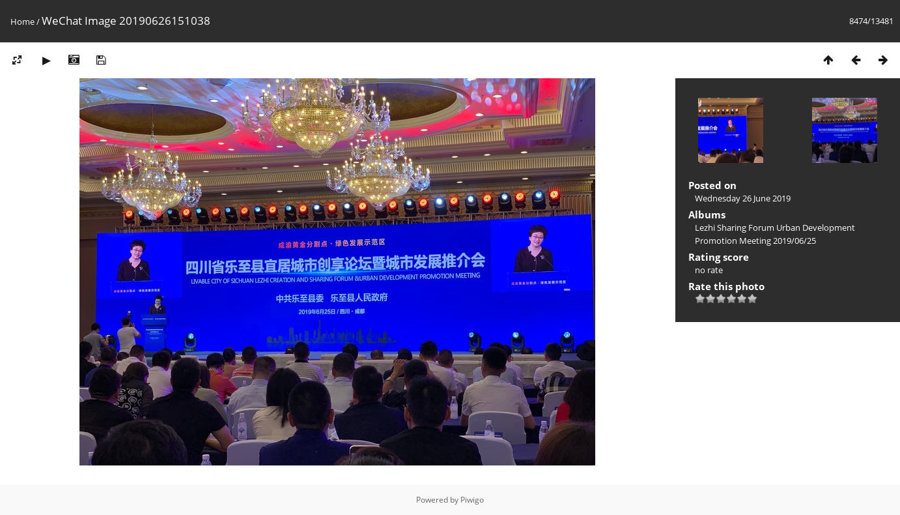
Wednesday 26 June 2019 (743, 198)
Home (22, 21)
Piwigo (472, 499)
